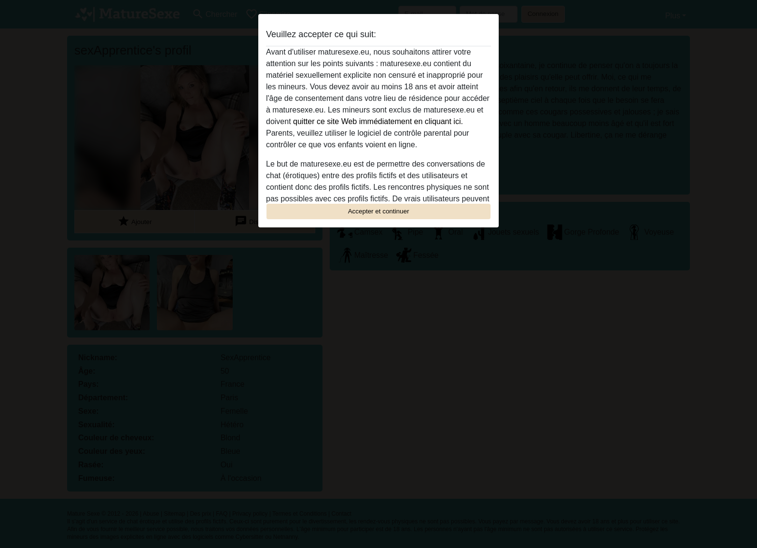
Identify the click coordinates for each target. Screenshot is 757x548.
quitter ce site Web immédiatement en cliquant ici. (378, 121)
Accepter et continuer (378, 211)
